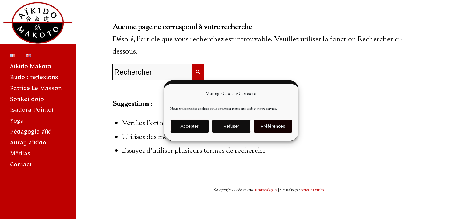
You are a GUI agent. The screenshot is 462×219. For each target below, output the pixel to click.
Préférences (273, 130)
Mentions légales (266, 190)
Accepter (189, 130)
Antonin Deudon (312, 190)
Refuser (231, 130)
